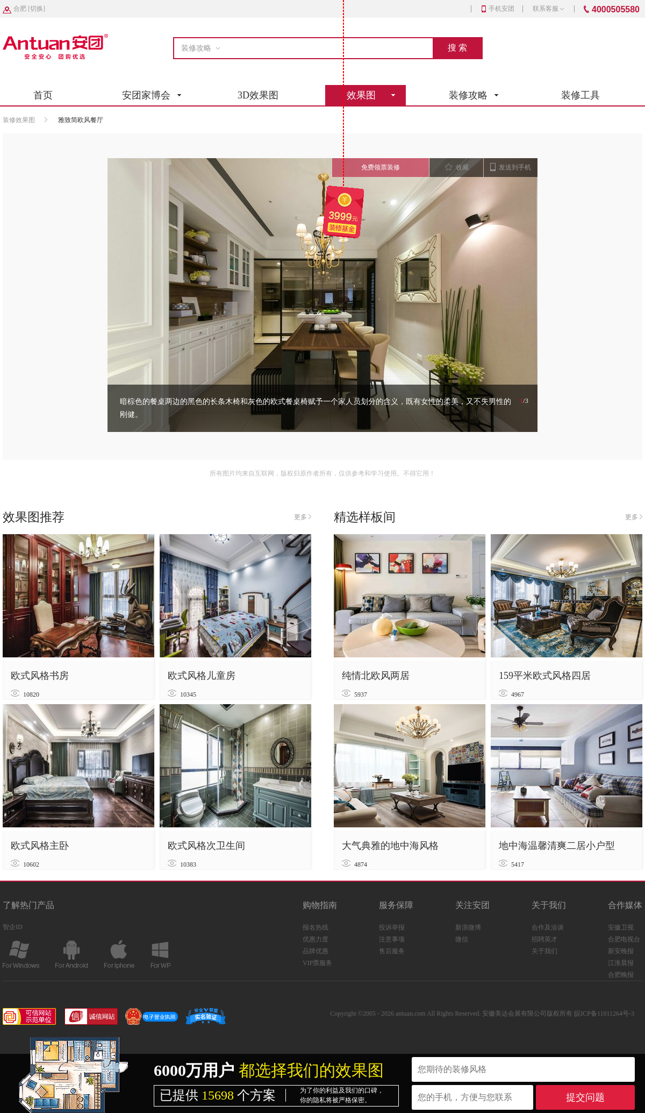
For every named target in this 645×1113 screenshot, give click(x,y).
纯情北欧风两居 (376, 675)
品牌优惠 (315, 951)
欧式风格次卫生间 (206, 845)
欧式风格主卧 (40, 845)
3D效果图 (258, 95)
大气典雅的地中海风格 (390, 845)
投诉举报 (392, 927)
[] (29, 8)
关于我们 (544, 951)
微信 (461, 939)
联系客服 (548, 8)
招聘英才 (544, 939)
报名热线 (315, 927)
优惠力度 (315, 939)
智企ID (13, 927)
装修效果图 (19, 120)
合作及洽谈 (548, 927)
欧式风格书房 (40, 675)
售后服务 (392, 951)
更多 (302, 517)
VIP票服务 (317, 963)
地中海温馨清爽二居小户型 (557, 845)
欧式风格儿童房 (201, 675)
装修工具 (580, 95)
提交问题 (585, 1097)
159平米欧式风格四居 (545, 675)
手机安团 (498, 8)
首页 (43, 95)
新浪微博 (468, 927)
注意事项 (392, 939)
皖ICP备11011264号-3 (604, 1013)
